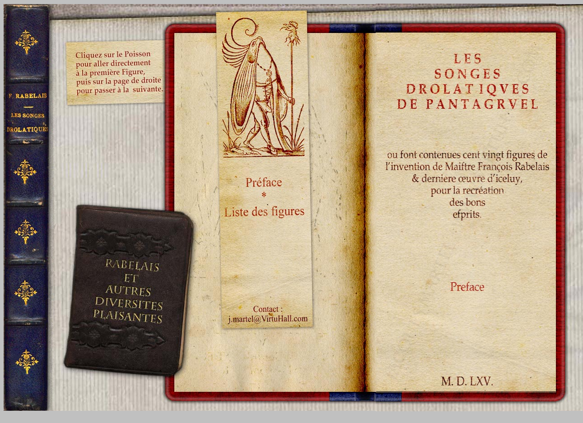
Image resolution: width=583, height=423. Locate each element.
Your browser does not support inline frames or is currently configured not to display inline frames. (466, 18)
